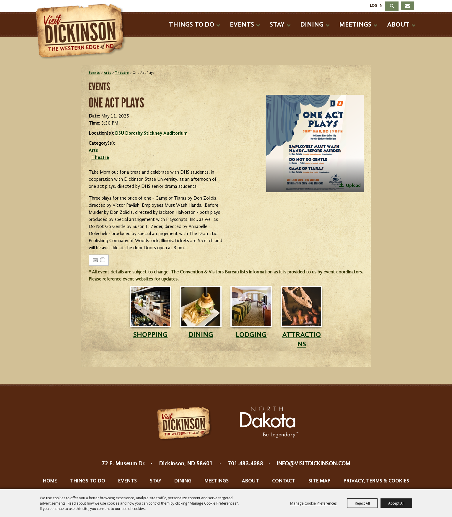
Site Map (319, 481)
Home (50, 481)
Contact (283, 481)
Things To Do (191, 24)
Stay (277, 24)
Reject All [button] (362, 503)
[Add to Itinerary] (102, 260)
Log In (376, 6)
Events (242, 24)
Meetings (355, 24)
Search (392, 6)
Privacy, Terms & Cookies (376, 481)
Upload (353, 185)
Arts (107, 73)
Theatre (122, 73)
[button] (315, 143)
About (398, 24)
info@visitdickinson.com (313, 464)
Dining (311, 24)
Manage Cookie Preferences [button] (313, 503)
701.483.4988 (245, 464)
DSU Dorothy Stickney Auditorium (151, 133)
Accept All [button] (396, 503)
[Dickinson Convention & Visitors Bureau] (82, 31)
